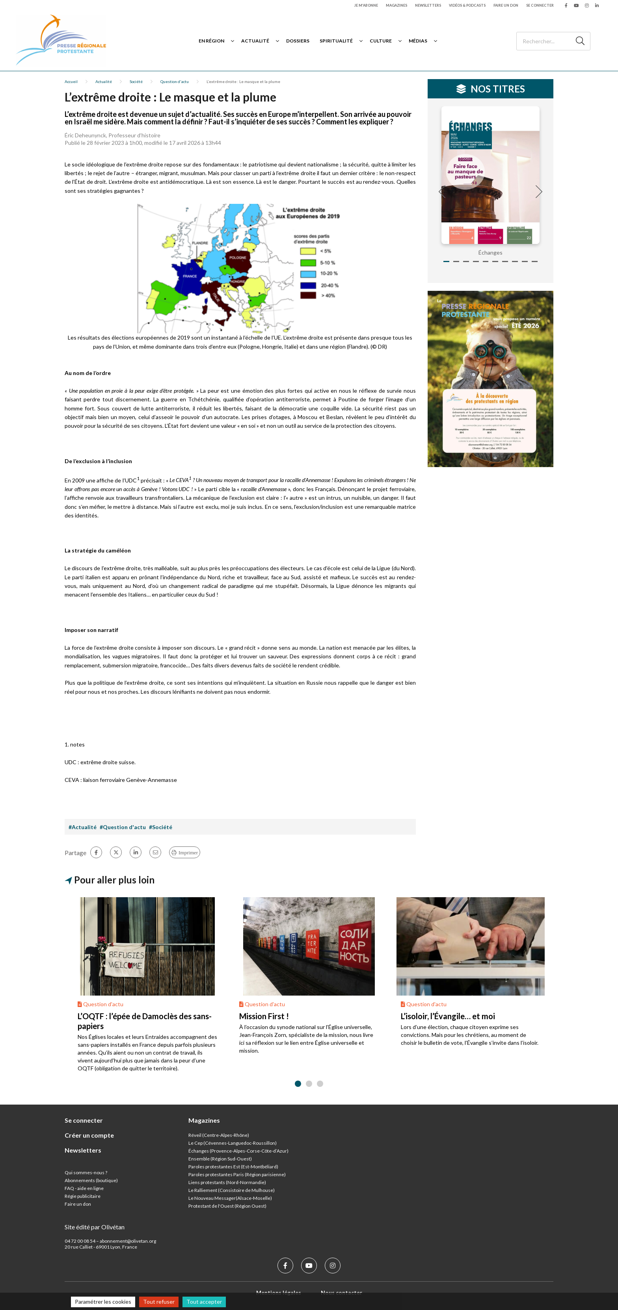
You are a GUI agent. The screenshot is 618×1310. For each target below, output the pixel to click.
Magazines (396, 5)
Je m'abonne (366, 5)
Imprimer (188, 852)
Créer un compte (89, 1135)
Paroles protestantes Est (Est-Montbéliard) (233, 1167)
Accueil (71, 81)
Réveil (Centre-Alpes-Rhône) (218, 1135)
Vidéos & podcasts (467, 5)
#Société (160, 827)
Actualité (255, 41)
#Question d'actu (123, 827)
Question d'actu (174, 81)
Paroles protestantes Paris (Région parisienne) (237, 1174)
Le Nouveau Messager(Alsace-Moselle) (230, 1198)
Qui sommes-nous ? (86, 1172)
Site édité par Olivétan (95, 1227)
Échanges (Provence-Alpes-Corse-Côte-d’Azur (237, 1151)
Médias (418, 41)
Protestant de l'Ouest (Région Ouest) (227, 1206)
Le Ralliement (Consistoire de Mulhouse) (231, 1190)
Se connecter (540, 5)
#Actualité (83, 827)
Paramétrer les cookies (103, 1301)
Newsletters (428, 5)
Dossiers (297, 41)
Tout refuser (159, 1301)
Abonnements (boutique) (91, 1180)
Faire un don (505, 5)
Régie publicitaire (83, 1196)
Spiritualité (336, 41)
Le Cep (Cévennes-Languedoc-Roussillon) (232, 1143)
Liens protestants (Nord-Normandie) (227, 1182)
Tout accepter (204, 1301)
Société (136, 81)
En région (211, 41)
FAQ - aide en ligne (84, 1188)
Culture (381, 41)
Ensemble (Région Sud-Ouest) (220, 1159)
